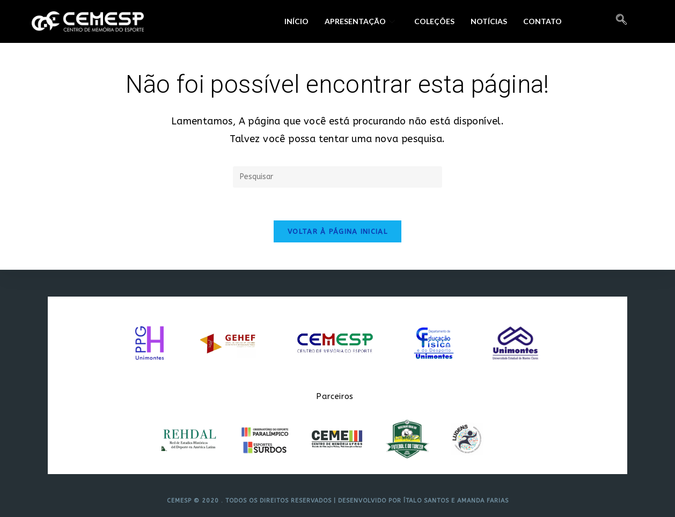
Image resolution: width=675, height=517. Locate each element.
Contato (542, 21)
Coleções (434, 21)
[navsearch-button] (621, 21)
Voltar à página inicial (337, 231)
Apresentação (360, 21)
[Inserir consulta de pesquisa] (337, 177)
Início (296, 21)
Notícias (489, 21)
